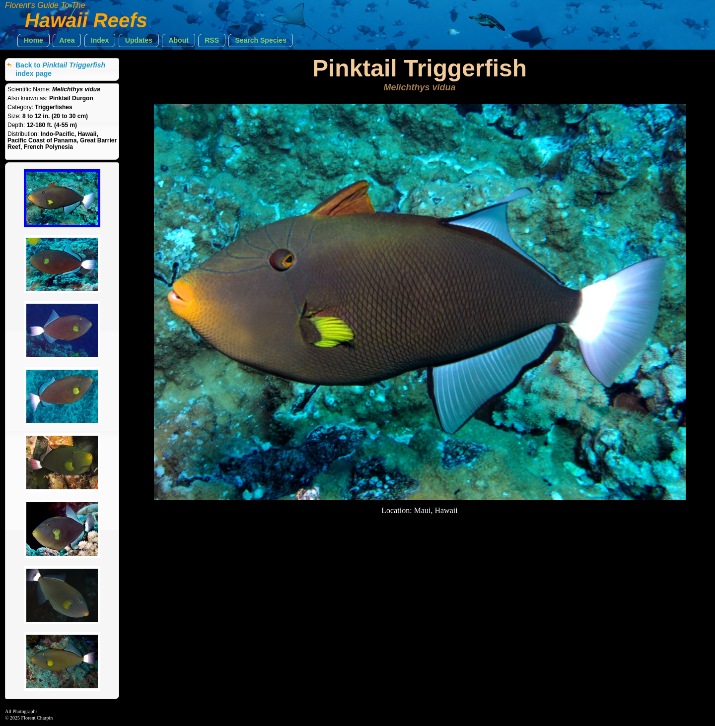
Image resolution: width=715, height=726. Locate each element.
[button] (33, 40)
